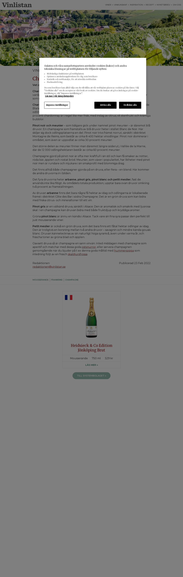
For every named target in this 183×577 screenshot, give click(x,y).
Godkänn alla (130, 105)
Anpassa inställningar (57, 105)
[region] (92, 86)
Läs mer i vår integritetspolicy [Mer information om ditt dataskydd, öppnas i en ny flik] (59, 96)
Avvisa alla (105, 105)
